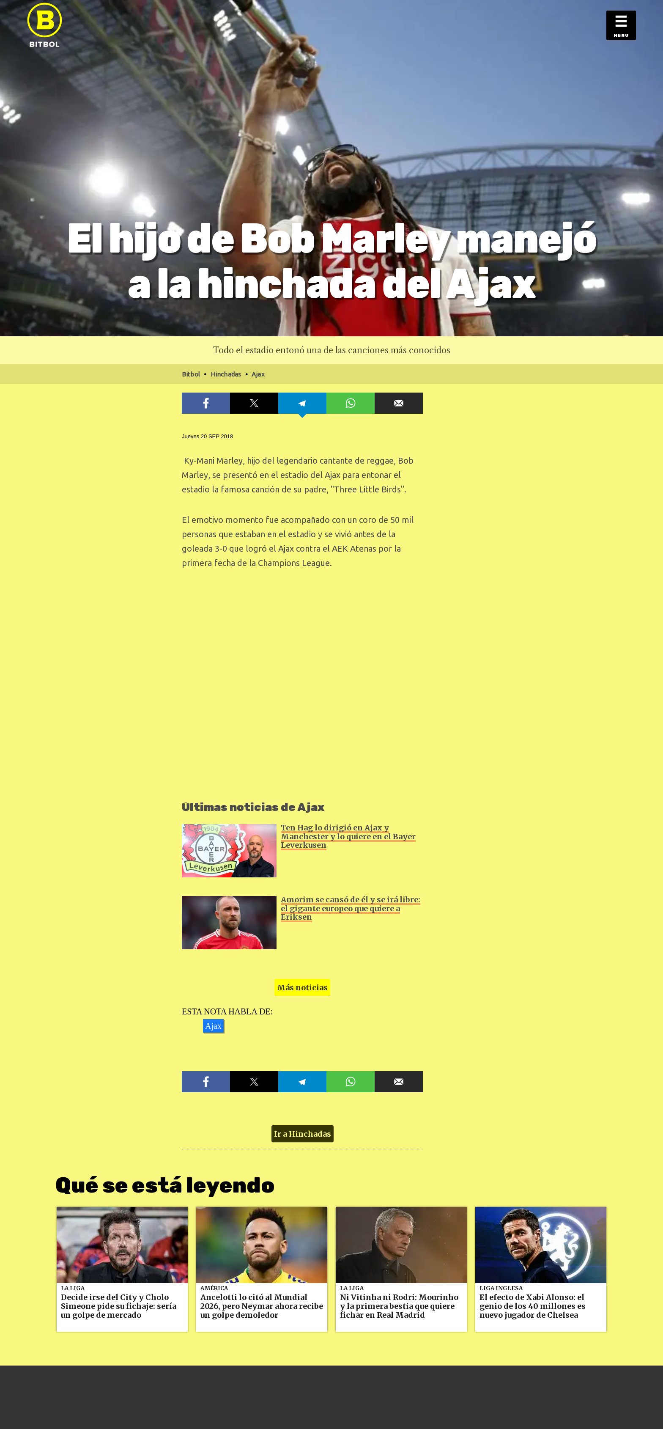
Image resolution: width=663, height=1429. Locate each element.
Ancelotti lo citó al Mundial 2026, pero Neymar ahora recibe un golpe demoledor (261, 1305)
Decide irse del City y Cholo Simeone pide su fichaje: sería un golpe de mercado (118, 1305)
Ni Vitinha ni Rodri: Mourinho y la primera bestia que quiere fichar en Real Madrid (399, 1305)
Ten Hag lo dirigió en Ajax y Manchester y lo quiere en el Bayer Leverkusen (348, 836)
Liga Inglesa (501, 1288)
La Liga (73, 1288)
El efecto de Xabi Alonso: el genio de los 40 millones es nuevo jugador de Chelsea (532, 1305)
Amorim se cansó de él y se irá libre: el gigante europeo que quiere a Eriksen (350, 908)
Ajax (213, 1026)
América (214, 1288)
